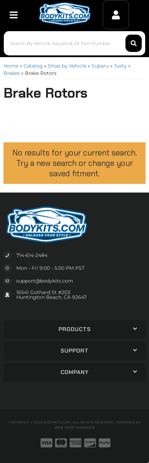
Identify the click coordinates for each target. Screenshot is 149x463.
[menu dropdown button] (13, 14)
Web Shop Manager (74, 427)
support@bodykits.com (44, 280)
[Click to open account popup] (116, 14)
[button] (75, 43)
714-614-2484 (31, 255)
